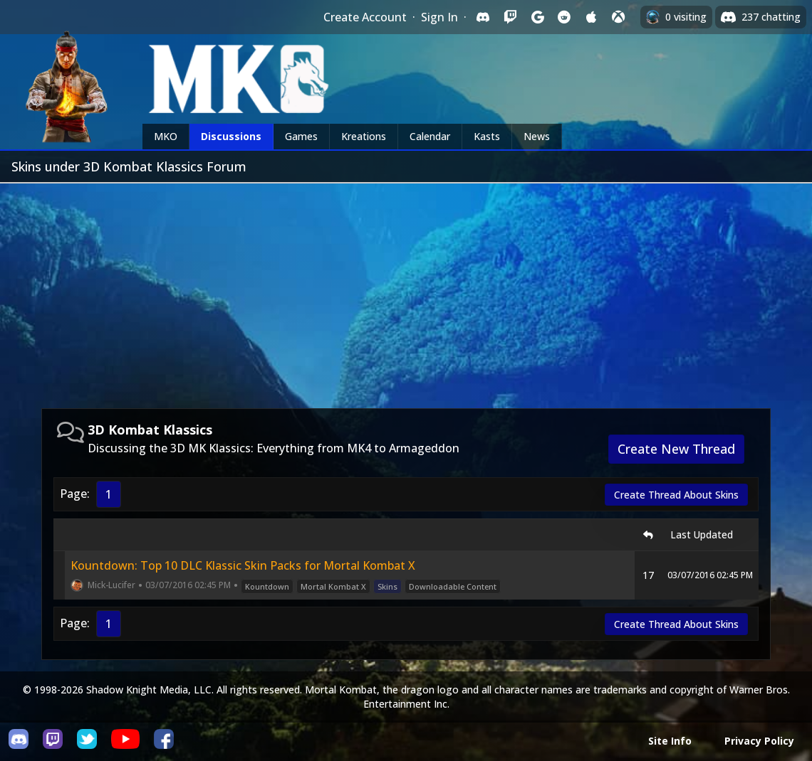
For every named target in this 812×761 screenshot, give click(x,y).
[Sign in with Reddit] (564, 17)
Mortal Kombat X (333, 586)
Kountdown (267, 586)
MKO (165, 136)
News (537, 136)
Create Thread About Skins (676, 494)
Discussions (231, 136)
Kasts (487, 136)
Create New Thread (676, 448)
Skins (387, 586)
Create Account (365, 17)
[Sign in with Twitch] (510, 17)
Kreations (363, 136)
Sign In (439, 17)
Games (301, 136)
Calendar (430, 136)
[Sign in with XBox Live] (618, 17)
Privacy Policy (759, 740)
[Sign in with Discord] (483, 17)
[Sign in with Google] (537, 17)
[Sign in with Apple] (591, 17)
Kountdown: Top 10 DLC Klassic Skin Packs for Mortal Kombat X (243, 565)
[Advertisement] (406, 290)
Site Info (670, 740)
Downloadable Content (452, 586)
